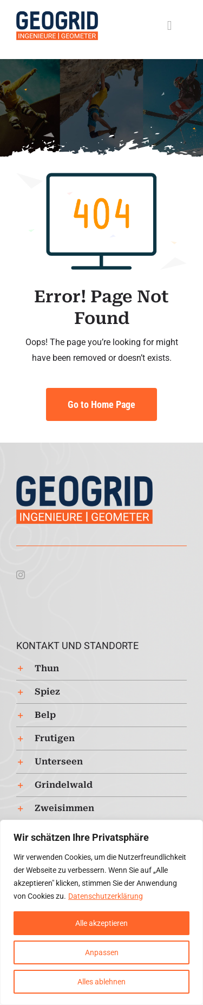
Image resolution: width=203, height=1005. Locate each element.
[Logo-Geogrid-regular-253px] (57, 15)
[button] (101, 668)
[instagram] (20, 574)
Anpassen (102, 952)
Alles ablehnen (101, 981)
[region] (101, 912)
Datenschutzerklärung (105, 896)
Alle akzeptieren (101, 923)
